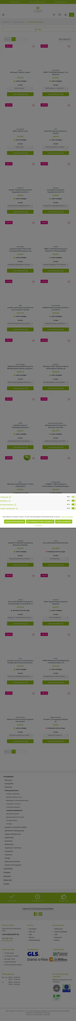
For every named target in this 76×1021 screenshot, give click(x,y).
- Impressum (38, 525)
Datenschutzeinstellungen (14, 521)
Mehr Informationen (67, 517)
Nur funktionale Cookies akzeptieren (40, 521)
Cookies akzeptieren (63, 521)
